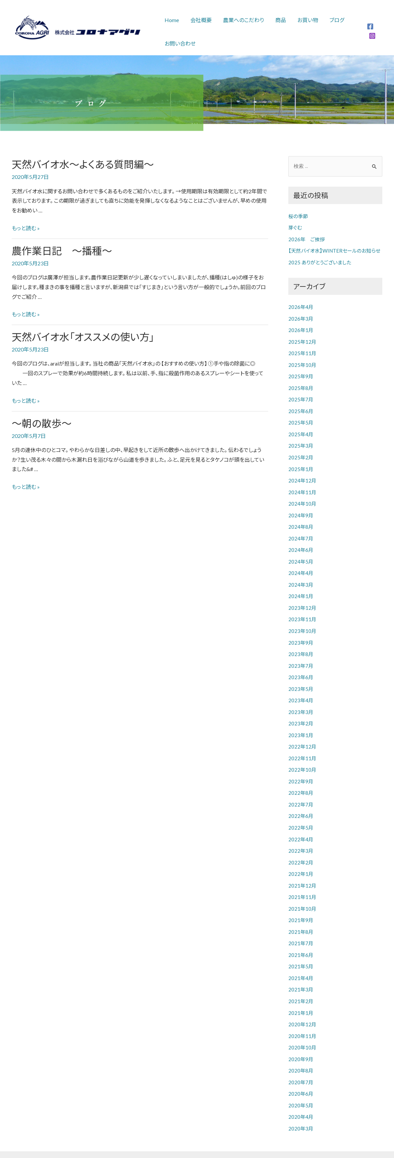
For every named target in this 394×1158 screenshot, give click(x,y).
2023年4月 (300, 690)
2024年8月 (300, 521)
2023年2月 (300, 713)
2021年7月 (300, 928)
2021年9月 (300, 905)
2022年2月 (300, 848)
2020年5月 (300, 1086)
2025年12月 (302, 340)
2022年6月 (300, 803)
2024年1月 (300, 588)
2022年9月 (300, 769)
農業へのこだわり (241, 20)
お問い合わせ (179, 43)
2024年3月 (300, 577)
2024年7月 (300, 532)
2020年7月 (300, 1063)
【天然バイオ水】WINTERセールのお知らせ (334, 250)
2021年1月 (300, 995)
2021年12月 (302, 871)
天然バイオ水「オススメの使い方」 (83, 337)
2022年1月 (300, 860)
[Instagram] (372, 36)
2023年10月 (302, 622)
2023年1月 (300, 724)
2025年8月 (300, 385)
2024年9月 (300, 509)
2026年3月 (300, 317)
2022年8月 (300, 781)
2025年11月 (302, 351)
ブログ (333, 20)
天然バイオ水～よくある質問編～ (83, 164)
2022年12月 (302, 735)
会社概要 (200, 20)
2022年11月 (302, 747)
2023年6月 (300, 667)
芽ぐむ (295, 227)
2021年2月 (300, 984)
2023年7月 (300, 656)
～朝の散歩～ (42, 423)
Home (171, 20)
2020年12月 (302, 1007)
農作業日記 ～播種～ (62, 251)
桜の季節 (298, 216)
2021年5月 (300, 950)
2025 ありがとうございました (319, 261)
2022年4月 (300, 826)
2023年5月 (300, 679)
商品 (278, 20)
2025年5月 (300, 419)
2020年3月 (300, 1109)
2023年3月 (300, 702)
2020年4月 (300, 1097)
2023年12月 (302, 600)
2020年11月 (302, 1018)
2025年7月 (300, 396)
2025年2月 (300, 453)
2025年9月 (300, 374)
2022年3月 (300, 837)
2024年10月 (302, 498)
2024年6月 (300, 543)
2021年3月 (300, 973)
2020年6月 (300, 1075)
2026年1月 (300, 328)
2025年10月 (302, 362)
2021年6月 (300, 939)
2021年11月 (302, 883)
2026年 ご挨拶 (306, 239)
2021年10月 (302, 894)
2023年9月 (300, 634)
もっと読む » (26, 228)
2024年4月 (300, 566)
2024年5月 (300, 555)
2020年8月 (300, 1052)
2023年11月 (302, 611)
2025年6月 (300, 407)
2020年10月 (302, 1029)
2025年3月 (300, 441)
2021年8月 (300, 916)
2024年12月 (302, 475)
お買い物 (304, 20)
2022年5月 (300, 815)
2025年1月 (300, 464)
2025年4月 (300, 430)
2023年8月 (300, 645)
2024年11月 (302, 487)
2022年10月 (302, 758)
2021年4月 (300, 962)
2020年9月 (300, 1041)
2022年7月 (300, 792)
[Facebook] (370, 26)
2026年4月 (300, 306)
